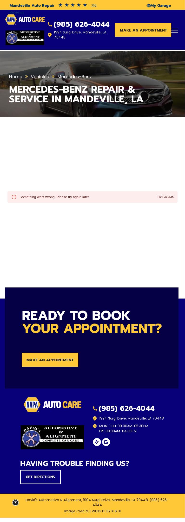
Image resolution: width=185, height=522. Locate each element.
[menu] (174, 31)
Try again (165, 197)
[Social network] (106, 442)
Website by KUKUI (106, 511)
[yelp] (97, 442)
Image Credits (76, 511)
